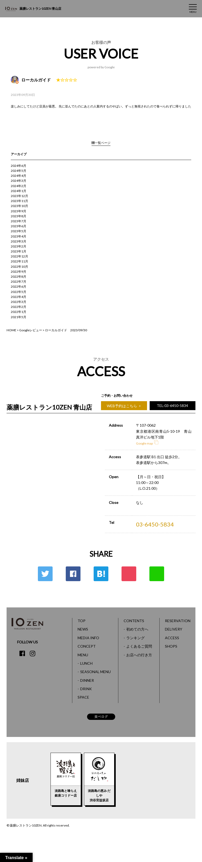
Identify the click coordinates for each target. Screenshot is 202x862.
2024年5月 (18, 171)
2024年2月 (18, 186)
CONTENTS (134, 620)
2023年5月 (18, 231)
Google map (147, 443)
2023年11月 (19, 201)
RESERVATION (177, 620)
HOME (11, 330)
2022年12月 (19, 256)
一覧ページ (101, 143)
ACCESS (172, 638)
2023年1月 (18, 251)
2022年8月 (18, 276)
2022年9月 (18, 271)
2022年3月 (18, 302)
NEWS (83, 629)
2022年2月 (18, 307)
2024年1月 (18, 191)
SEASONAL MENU (95, 671)
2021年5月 (18, 317)
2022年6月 (18, 286)
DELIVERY (173, 629)
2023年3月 (18, 241)
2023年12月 (19, 196)
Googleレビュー (30, 330)
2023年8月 (18, 216)
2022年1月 (18, 312)
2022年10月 (19, 267)
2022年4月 (18, 297)
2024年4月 (18, 176)
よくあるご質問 (139, 646)
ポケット (129, 573)
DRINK (86, 688)
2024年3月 (18, 181)
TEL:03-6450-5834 (172, 405)
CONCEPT (87, 646)
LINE (156, 573)
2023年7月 (18, 221)
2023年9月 (18, 211)
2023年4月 (18, 236)
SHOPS (171, 646)
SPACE (83, 697)
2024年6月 (18, 166)
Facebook (73, 573)
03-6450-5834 (155, 524)
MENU (83, 655)
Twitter (45, 573)
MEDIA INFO (88, 638)
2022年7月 (18, 281)
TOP (81, 620)
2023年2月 (18, 246)
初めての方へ (137, 629)
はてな (101, 573)
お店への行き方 (139, 655)
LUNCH (86, 663)
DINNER (87, 680)
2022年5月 (18, 292)
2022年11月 (19, 261)
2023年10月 (19, 206)
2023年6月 (18, 226)
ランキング (135, 638)
